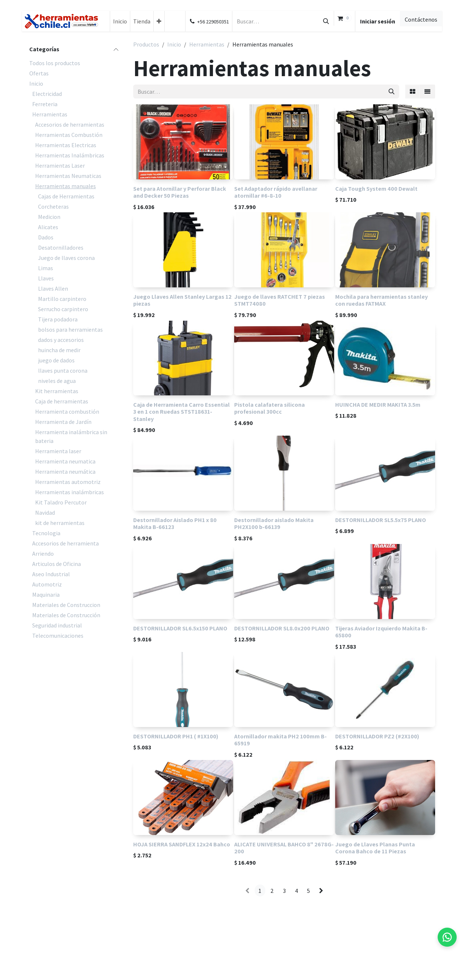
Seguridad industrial (57, 625)
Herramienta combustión (67, 411)
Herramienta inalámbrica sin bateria (71, 436)
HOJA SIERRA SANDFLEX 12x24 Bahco (181, 845)
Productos (146, 44)
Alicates (48, 227)
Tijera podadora (58, 319)
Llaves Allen (53, 288)
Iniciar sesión (377, 21)
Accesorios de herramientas (69, 124)
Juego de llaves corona (66, 257)
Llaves (46, 278)
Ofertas (39, 73)
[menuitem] (120, 21)
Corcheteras (53, 206)
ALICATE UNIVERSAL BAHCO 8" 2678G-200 (284, 848)
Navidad (45, 512)
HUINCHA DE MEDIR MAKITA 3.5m (377, 405)
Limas (45, 268)
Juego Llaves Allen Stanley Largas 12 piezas (182, 300)
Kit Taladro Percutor (61, 502)
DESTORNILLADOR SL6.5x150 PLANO (180, 628)
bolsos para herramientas (70, 329)
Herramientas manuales (65, 186)
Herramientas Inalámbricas (69, 155)
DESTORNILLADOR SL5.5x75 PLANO (380, 520)
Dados (45, 237)
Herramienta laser (58, 451)
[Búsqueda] (326, 21)
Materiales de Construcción (66, 615)
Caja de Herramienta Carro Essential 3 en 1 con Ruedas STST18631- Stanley (181, 412)
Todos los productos (54, 63)
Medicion (49, 216)
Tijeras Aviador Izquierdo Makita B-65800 (381, 631)
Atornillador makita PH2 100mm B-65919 (280, 739)
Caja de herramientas (61, 401)
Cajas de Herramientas (66, 196)
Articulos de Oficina (56, 563)
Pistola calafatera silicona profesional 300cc (269, 408)
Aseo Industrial (51, 574)
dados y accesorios (61, 339)
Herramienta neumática (65, 471)
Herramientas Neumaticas (68, 175)
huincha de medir (59, 350)
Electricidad (47, 93)
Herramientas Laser (60, 165)
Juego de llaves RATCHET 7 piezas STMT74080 (279, 300)
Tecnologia (46, 533)
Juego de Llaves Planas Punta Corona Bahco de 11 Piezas (375, 848)
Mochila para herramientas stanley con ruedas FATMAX (381, 300)
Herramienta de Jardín (63, 421)
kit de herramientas (60, 522)
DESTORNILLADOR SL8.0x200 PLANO (281, 628)
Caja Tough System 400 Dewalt (376, 189)
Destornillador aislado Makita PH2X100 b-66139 (274, 523)
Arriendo (43, 553)
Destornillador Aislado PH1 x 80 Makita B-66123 (175, 523)
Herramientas (49, 114)
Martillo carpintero (62, 298)
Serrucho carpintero (63, 309)
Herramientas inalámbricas (69, 492)
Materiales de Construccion (66, 604)
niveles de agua (57, 380)
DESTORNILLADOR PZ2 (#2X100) (377, 736)
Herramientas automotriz (68, 481)
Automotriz (47, 584)
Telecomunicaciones (57, 635)
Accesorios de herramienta (65, 543)
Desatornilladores (60, 247)
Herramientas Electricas (65, 145)
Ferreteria (44, 104)
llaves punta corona (62, 370)
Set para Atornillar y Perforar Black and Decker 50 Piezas (179, 192)
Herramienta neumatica (65, 461)
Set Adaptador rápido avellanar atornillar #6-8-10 (275, 192)
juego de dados (56, 360)
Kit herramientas (56, 391)
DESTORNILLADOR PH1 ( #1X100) (175, 736)
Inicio (36, 83)
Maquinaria (46, 594)
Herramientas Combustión (68, 134)
